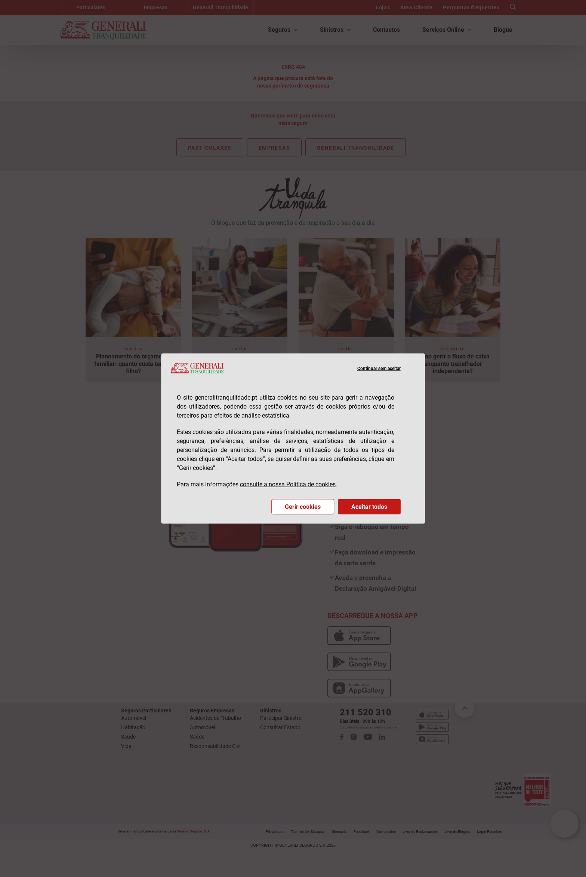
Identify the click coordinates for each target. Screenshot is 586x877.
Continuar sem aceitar (379, 368)
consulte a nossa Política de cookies (288, 484)
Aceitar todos (369, 506)
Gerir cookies (303, 506)
